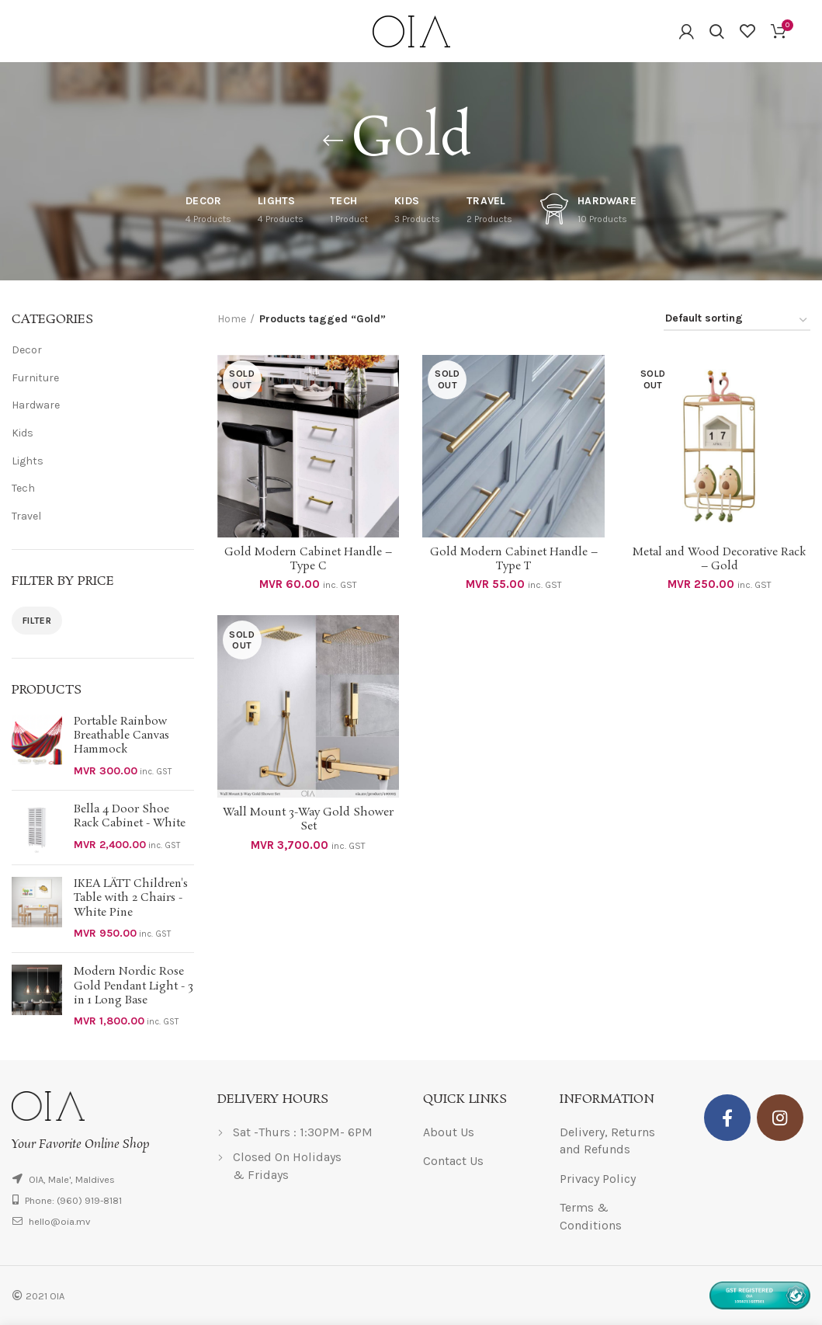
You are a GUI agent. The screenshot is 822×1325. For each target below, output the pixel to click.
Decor (27, 349)
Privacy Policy (598, 1178)
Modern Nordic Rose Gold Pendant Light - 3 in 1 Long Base (133, 986)
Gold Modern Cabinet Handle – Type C (308, 559)
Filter (37, 620)
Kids (22, 433)
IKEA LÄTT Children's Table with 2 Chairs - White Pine (131, 898)
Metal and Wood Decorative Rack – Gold (719, 559)
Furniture (35, 377)
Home (231, 318)
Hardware (36, 405)
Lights (27, 461)
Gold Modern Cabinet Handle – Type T (514, 559)
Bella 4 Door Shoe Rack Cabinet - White (130, 816)
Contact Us (453, 1160)
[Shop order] (737, 321)
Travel (26, 516)
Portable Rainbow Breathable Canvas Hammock (121, 736)
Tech (23, 488)
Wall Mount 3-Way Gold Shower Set (308, 819)
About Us (448, 1132)
